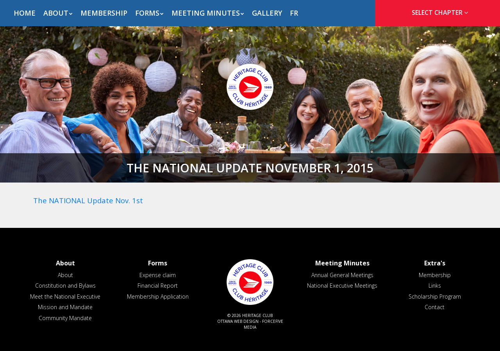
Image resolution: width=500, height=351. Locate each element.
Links (435, 285)
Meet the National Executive (65, 296)
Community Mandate (65, 318)
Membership (103, 13)
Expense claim (157, 275)
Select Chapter (441, 12)
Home (25, 13)
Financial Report (158, 285)
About (55, 13)
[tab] (437, 13)
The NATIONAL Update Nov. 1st (88, 200)
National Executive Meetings (342, 285)
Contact (435, 307)
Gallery (267, 13)
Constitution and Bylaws (65, 285)
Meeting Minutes (205, 13)
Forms (147, 13)
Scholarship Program (435, 296)
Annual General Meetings (342, 275)
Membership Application (158, 296)
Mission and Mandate (65, 307)
